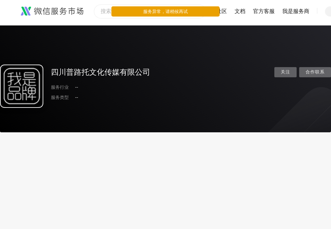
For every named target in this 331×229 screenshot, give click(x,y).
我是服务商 (295, 11)
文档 (240, 11)
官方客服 (264, 11)
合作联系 (315, 72)
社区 (221, 11)
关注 (285, 72)
